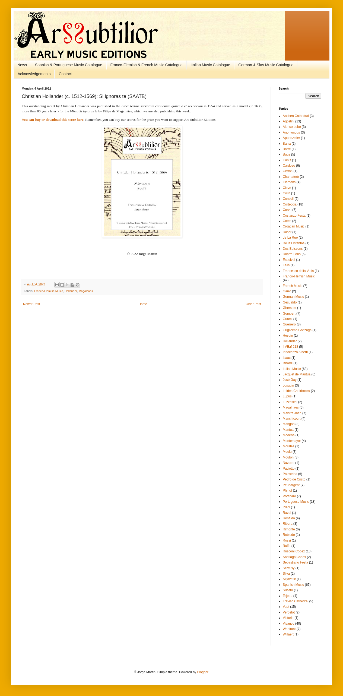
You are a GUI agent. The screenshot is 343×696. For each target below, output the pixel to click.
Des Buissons (293, 249)
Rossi (287, 540)
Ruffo (286, 546)
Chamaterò (291, 177)
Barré (287, 149)
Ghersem (289, 308)
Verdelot (289, 612)
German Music (293, 297)
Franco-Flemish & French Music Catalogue (146, 65)
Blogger (202, 672)
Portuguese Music (296, 502)
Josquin (288, 385)
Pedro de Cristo (294, 479)
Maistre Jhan (292, 413)
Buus (286, 154)
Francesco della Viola (298, 271)
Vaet (286, 607)
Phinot (287, 490)
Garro (287, 291)
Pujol (286, 507)
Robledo (289, 535)
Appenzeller (291, 138)
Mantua (288, 430)
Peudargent (291, 485)
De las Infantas (293, 243)
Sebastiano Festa (295, 562)
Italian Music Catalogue (210, 65)
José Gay (290, 380)
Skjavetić (289, 579)
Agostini (288, 121)
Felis (286, 265)
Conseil (288, 199)
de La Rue (290, 237)
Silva (286, 573)
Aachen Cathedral (296, 116)
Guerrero (289, 324)
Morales (288, 446)
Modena (288, 435)
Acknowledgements (34, 74)
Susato (288, 590)
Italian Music (292, 369)
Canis (287, 160)
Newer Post (31, 304)
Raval (287, 513)
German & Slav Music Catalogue (265, 65)
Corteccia (290, 204)
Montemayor (292, 441)
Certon (288, 171)
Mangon (288, 424)
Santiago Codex (294, 557)
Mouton (288, 457)
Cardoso (289, 165)
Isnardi (288, 363)
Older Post (253, 304)
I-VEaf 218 (290, 347)
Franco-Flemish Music (48, 291)
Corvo (287, 210)
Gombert (289, 313)
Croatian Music (293, 226)
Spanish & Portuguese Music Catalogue (68, 65)
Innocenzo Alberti (295, 352)
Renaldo (289, 518)
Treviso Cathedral (295, 601)
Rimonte (289, 529)
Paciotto (288, 468)
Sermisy (288, 568)
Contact (65, 74)
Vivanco (288, 623)
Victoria (288, 618)
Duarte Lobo (292, 254)
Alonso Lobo (292, 127)
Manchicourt (291, 418)
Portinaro (289, 496)
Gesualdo (290, 302)
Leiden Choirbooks (296, 391)
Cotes (287, 221)
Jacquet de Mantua (296, 374)
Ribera (287, 524)
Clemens (289, 182)
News (22, 65)
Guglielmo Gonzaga (297, 330)
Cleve (287, 188)
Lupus (287, 396)
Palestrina (290, 474)
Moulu (287, 452)
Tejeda (287, 596)
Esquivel (289, 260)
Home (142, 304)
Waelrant (289, 629)
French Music (292, 286)
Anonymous (291, 132)
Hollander (71, 291)
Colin (286, 193)
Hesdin (288, 335)
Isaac (287, 358)
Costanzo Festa (294, 215)
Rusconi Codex (294, 551)
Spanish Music (293, 585)
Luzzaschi (290, 402)
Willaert (288, 634)
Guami (287, 319)
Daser (287, 232)
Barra (287, 143)
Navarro (288, 463)
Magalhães (86, 291)
